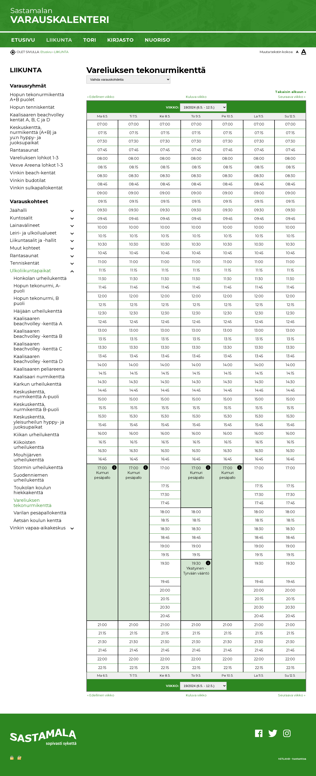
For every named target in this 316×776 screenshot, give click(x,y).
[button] (72, 211)
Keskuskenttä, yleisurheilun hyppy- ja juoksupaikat (39, 422)
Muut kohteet (25, 248)
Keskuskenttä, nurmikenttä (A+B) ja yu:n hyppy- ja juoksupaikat (33, 135)
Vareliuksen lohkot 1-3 (34, 158)
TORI (89, 40)
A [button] (297, 52)
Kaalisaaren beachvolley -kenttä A (38, 321)
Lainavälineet (25, 225)
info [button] (114, 467)
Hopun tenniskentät (32, 107)
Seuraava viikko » (291, 97)
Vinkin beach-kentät (33, 173)
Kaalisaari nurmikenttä (39, 376)
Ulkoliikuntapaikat (30, 270)
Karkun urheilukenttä (37, 384)
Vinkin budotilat (28, 180)
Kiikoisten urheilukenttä (29, 445)
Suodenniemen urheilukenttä (31, 477)
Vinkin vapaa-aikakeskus (38, 528)
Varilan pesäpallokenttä (40, 513)
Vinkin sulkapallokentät (36, 188)
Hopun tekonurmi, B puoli (36, 301)
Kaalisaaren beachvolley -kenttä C (38, 346)
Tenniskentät (24, 263)
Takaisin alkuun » (290, 92)
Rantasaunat (24, 150)
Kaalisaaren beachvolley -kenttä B (38, 333)
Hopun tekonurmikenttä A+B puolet (37, 97)
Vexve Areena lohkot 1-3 (36, 165)
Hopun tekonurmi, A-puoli (37, 288)
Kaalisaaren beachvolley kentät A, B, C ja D (37, 117)
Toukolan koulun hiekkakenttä (32, 490)
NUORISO (157, 40)
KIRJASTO (120, 40)
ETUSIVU (23, 40)
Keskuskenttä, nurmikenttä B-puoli (36, 407)
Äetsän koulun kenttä (37, 520)
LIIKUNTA (59, 40)
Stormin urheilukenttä (38, 467)
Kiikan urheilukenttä (36, 434)
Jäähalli (18, 210)
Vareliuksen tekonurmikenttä (33, 503)
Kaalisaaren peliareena (39, 369)
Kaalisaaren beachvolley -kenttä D (38, 359)
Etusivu (46, 52)
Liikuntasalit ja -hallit (33, 240)
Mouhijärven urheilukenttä (29, 457)
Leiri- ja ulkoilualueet (33, 233)
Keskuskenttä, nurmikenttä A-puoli (36, 394)
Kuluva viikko (196, 97)
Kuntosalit (21, 218)
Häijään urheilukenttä (38, 311)
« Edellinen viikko (100, 97)
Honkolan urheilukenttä (40, 278)
